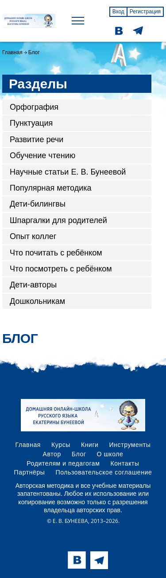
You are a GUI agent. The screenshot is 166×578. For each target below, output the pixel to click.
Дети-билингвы (38, 203)
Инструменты (130, 444)
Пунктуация (31, 123)
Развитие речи (36, 139)
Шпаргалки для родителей (58, 220)
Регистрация (145, 11)
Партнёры (29, 472)
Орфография (34, 107)
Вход (118, 11)
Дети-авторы (33, 284)
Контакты (124, 463)
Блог (79, 454)
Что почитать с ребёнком (56, 252)
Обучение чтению (42, 155)
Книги (90, 444)
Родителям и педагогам (63, 463)
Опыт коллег (33, 236)
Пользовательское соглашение (104, 472)
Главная (12, 52)
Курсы (60, 444)
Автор (52, 454)
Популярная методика (51, 187)
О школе (110, 454)
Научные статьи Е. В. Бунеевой (68, 171)
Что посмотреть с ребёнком (61, 268)
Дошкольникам (37, 301)
